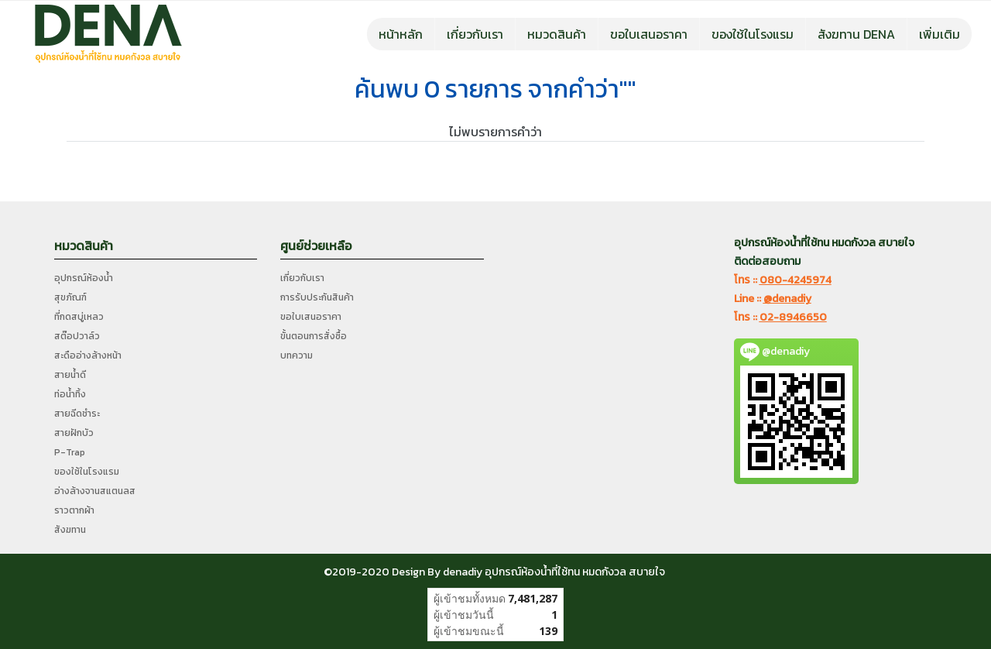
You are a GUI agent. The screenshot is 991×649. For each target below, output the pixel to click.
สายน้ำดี (70, 375)
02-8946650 (793, 317)
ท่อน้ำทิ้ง (70, 394)
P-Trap (69, 452)
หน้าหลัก (401, 34)
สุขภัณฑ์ (70, 297)
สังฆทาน (70, 530)
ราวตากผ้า (74, 510)
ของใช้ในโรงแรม (753, 34)
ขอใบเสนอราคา (649, 34)
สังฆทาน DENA (856, 34)
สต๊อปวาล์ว (77, 336)
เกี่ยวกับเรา (475, 34)
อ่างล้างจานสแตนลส (94, 491)
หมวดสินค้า (556, 34)
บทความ (296, 355)
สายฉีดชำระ (77, 414)
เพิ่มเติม (939, 34)
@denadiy (787, 298)
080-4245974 (796, 280)
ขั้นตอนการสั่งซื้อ (313, 336)
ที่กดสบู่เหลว (79, 317)
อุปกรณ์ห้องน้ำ (83, 278)
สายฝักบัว (74, 433)
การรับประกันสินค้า (317, 297)
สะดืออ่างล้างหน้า (88, 355)
